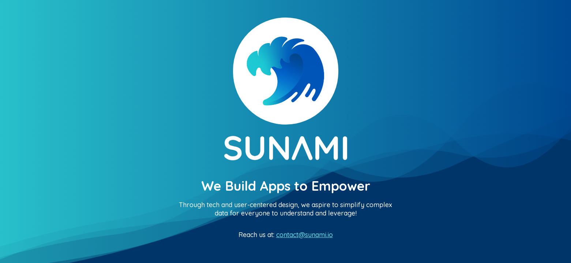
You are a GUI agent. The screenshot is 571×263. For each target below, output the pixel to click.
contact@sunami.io (304, 234)
